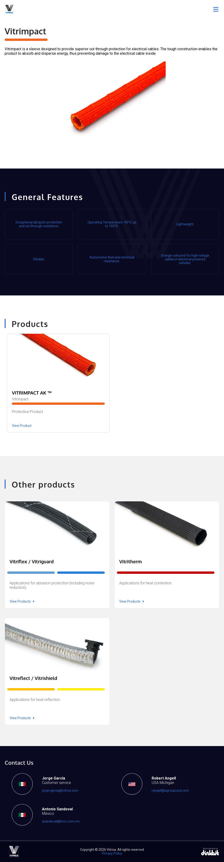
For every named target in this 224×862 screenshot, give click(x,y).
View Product (22, 425)
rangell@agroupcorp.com (170, 790)
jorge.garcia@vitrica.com (60, 790)
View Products (22, 601)
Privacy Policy (112, 853)
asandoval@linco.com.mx (61, 821)
